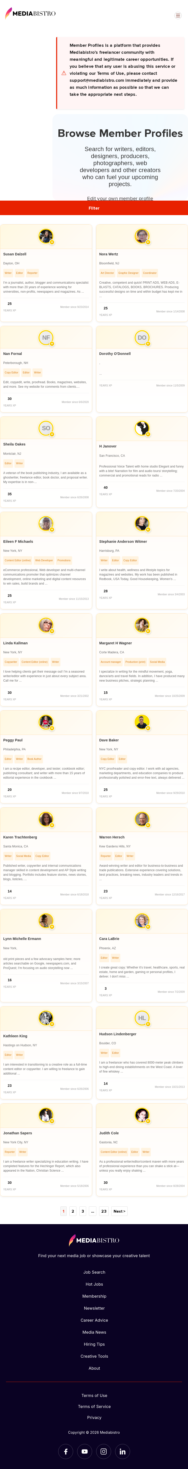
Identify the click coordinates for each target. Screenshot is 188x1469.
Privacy (94, 1417)
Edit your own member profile (120, 198)
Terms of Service (94, 1406)
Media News (94, 1332)
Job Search (94, 1272)
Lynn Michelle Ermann (22, 939)
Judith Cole (109, 1133)
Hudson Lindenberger (118, 1034)
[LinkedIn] (122, 1451)
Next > (119, 1211)
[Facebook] (65, 1451)
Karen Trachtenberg (20, 837)
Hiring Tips (94, 1344)
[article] (46, 273)
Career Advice (94, 1320)
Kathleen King (15, 1036)
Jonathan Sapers (17, 1133)
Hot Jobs (94, 1284)
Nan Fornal (12, 354)
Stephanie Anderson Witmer (123, 542)
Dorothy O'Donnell (115, 354)
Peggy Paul (12, 740)
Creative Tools (94, 1356)
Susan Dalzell (14, 254)
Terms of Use (94, 1395)
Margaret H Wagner (115, 643)
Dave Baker (109, 740)
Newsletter (94, 1308)
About (94, 1368)
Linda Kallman (15, 643)
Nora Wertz (108, 254)
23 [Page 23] (103, 1211)
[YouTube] (84, 1451)
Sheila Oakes (14, 444)
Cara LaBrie (109, 939)
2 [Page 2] (73, 1211)
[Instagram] (103, 1451)
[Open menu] (178, 16)
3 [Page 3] (83, 1211)
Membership (94, 1296)
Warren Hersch (112, 837)
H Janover (108, 446)
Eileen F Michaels (18, 542)
